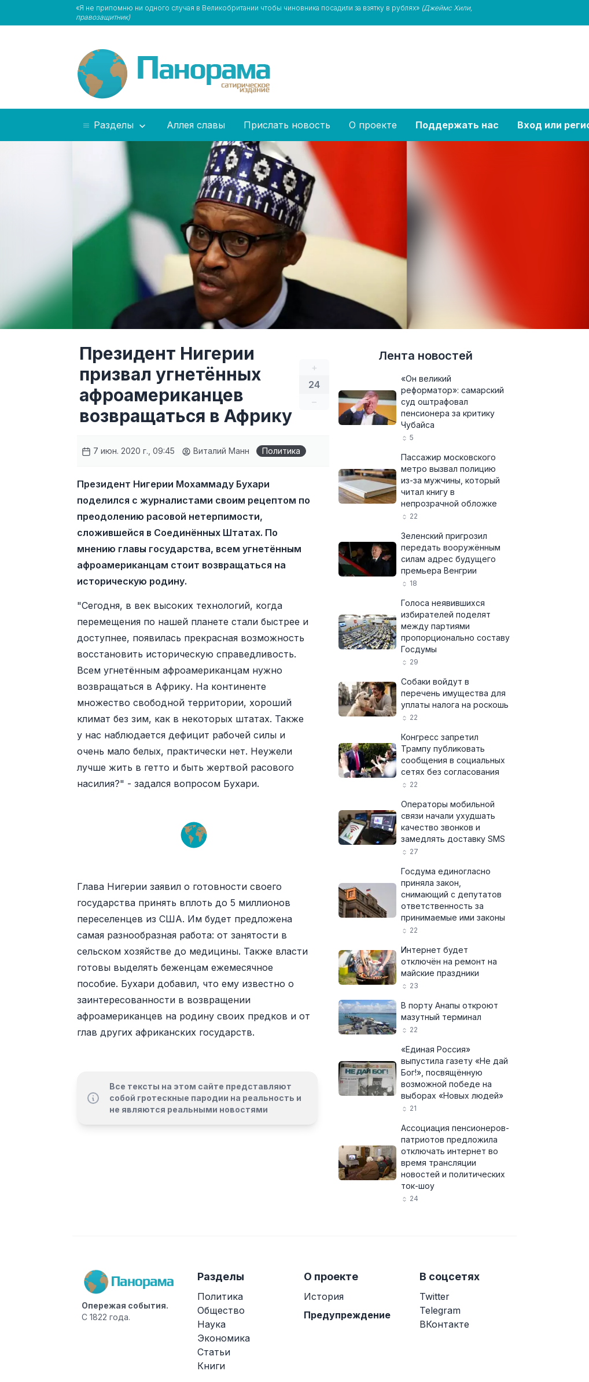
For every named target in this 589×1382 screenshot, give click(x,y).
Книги (211, 1366)
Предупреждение (347, 1315)
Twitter (434, 1296)
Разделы (115, 125)
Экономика (223, 1338)
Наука (211, 1324)
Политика (281, 451)
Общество (221, 1310)
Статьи (213, 1352)
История (324, 1296)
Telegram (440, 1310)
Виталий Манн (215, 451)
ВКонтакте (444, 1324)
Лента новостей (425, 356)
